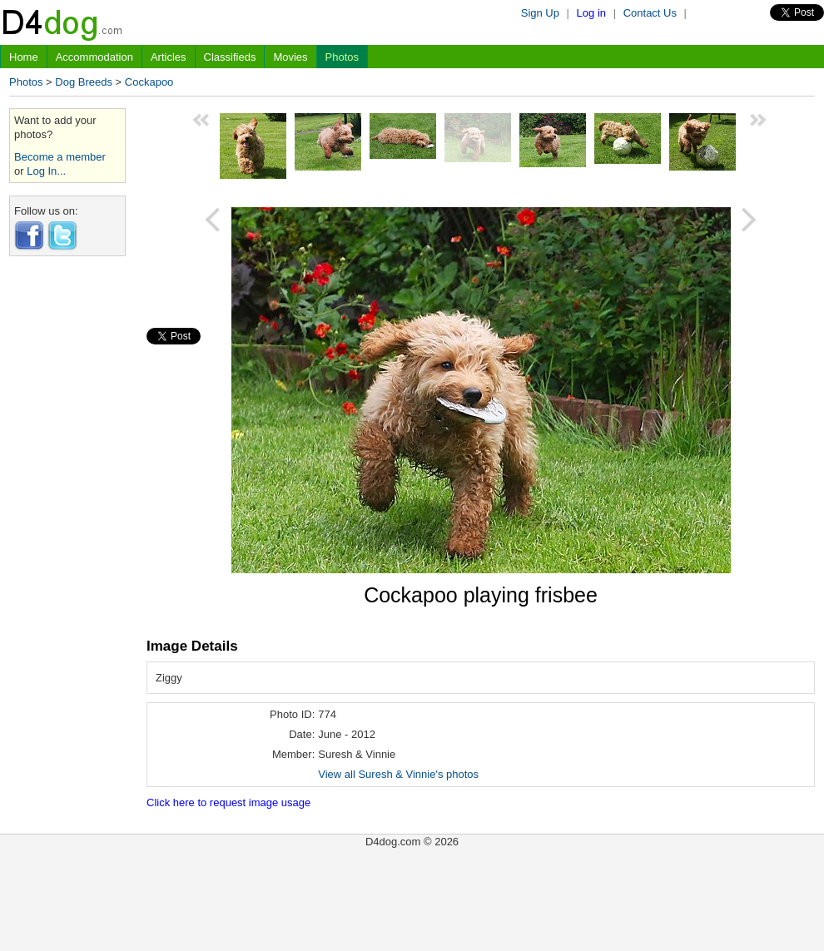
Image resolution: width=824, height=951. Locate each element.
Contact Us (650, 13)
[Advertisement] (67, 518)
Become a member (60, 157)
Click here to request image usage (228, 802)
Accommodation (94, 57)
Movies (290, 57)
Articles (168, 57)
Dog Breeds (83, 82)
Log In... (46, 171)
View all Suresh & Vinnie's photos (398, 774)
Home (23, 57)
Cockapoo (149, 82)
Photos (342, 57)
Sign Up (540, 13)
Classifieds (230, 57)
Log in (591, 13)
